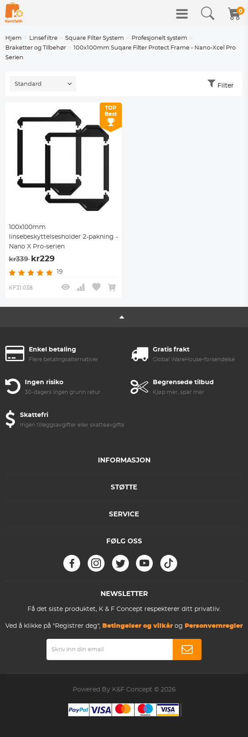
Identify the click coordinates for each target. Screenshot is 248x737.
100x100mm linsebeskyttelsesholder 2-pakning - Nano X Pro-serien (63, 237)
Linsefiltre (43, 38)
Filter (225, 86)
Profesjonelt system (159, 38)
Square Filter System (94, 38)
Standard (28, 84)
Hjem (13, 38)
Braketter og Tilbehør (35, 48)
